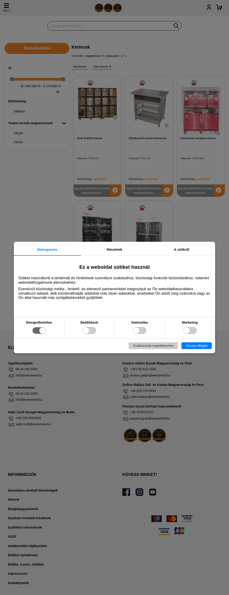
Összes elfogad (197, 345)
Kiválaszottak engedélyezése (153, 345)
